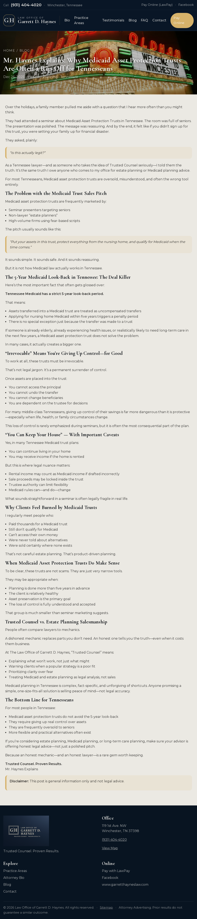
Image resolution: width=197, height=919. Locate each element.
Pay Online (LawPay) (157, 5)
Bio (69, 20)
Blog (133, 20)
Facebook (186, 5)
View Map (110, 848)
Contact (160, 20)
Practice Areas (83, 20)
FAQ (145, 20)
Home (9, 50)
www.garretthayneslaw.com (125, 885)
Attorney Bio (13, 878)
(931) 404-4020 (26, 4)
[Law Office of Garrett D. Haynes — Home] (32, 20)
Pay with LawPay (116, 871)
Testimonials (114, 20)
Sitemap (106, 907)
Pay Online (180, 20)
